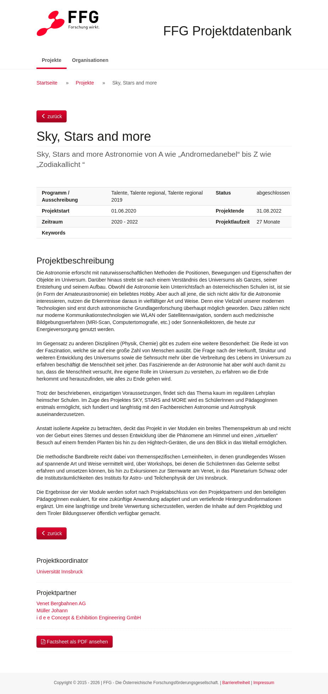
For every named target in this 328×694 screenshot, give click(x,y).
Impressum (263, 682)
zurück (51, 116)
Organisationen (90, 60)
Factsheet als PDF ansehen (74, 641)
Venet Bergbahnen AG (61, 603)
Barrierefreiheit (236, 682)
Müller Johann (52, 610)
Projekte (54, 59)
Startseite (46, 83)
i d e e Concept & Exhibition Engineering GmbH (88, 617)
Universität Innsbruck (59, 571)
